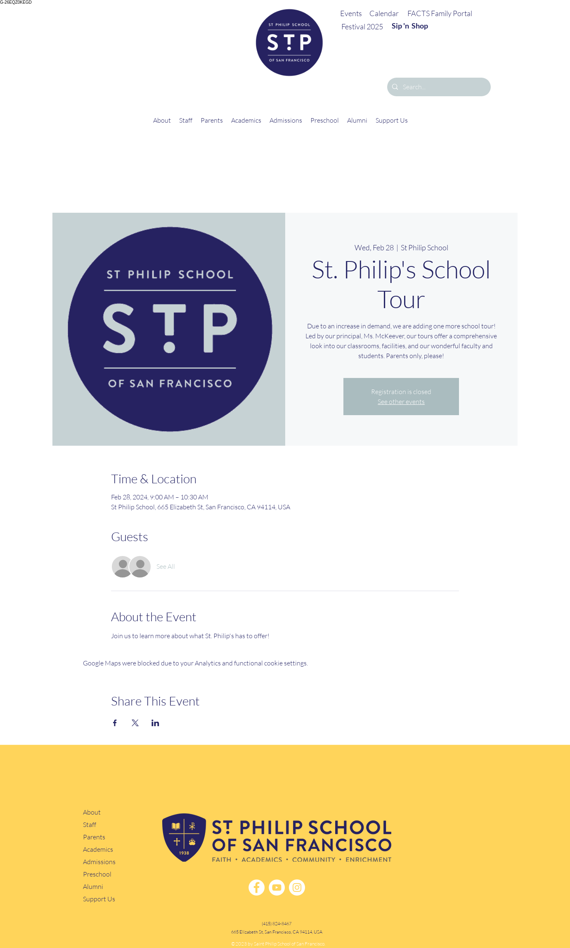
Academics (98, 849)
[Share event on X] (135, 723)
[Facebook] (256, 887)
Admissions (99, 861)
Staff (89, 824)
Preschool (97, 874)
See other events (401, 401)
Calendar (384, 13)
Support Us (99, 899)
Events (351, 13)
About (92, 812)
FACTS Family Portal (439, 13)
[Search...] (438, 87)
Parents (94, 837)
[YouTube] (277, 887)
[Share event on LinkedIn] (155, 723)
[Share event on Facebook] (115, 723)
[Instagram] (297, 887)
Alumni (93, 886)
